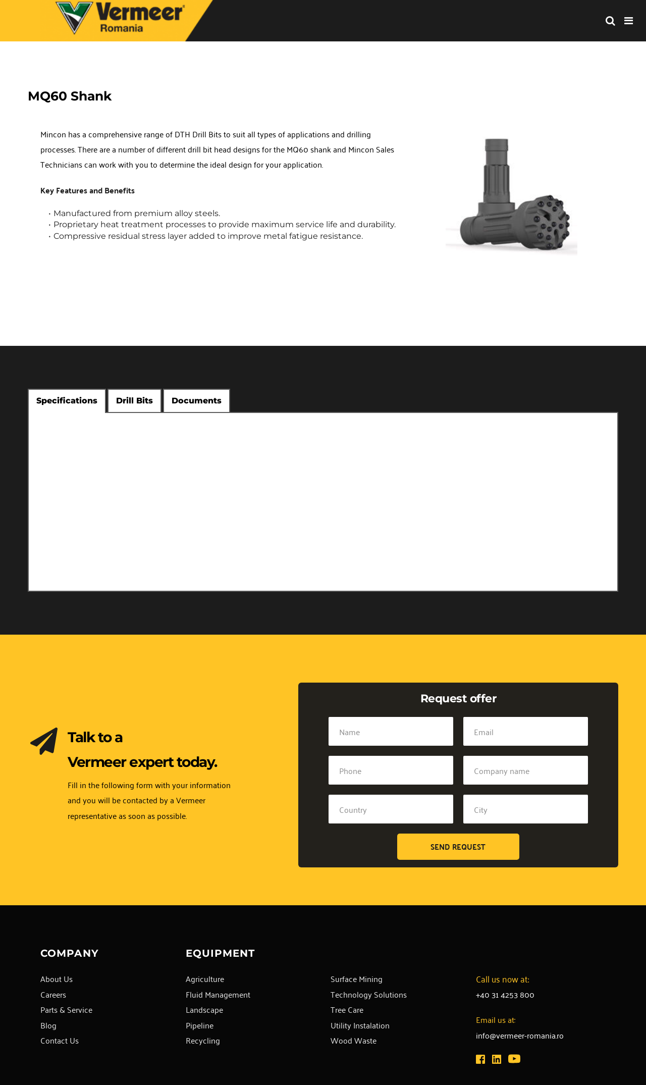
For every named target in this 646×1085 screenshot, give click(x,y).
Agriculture (205, 978)
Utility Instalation (360, 1025)
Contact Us (59, 1040)
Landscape (204, 1009)
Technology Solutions (369, 994)
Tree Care (347, 1009)
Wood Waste (353, 1040)
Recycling (203, 1040)
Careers (53, 994)
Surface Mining (357, 978)
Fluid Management (218, 994)
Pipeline (199, 1025)
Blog (48, 1025)
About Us (56, 978)
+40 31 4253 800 (505, 994)
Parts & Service (66, 1009)
